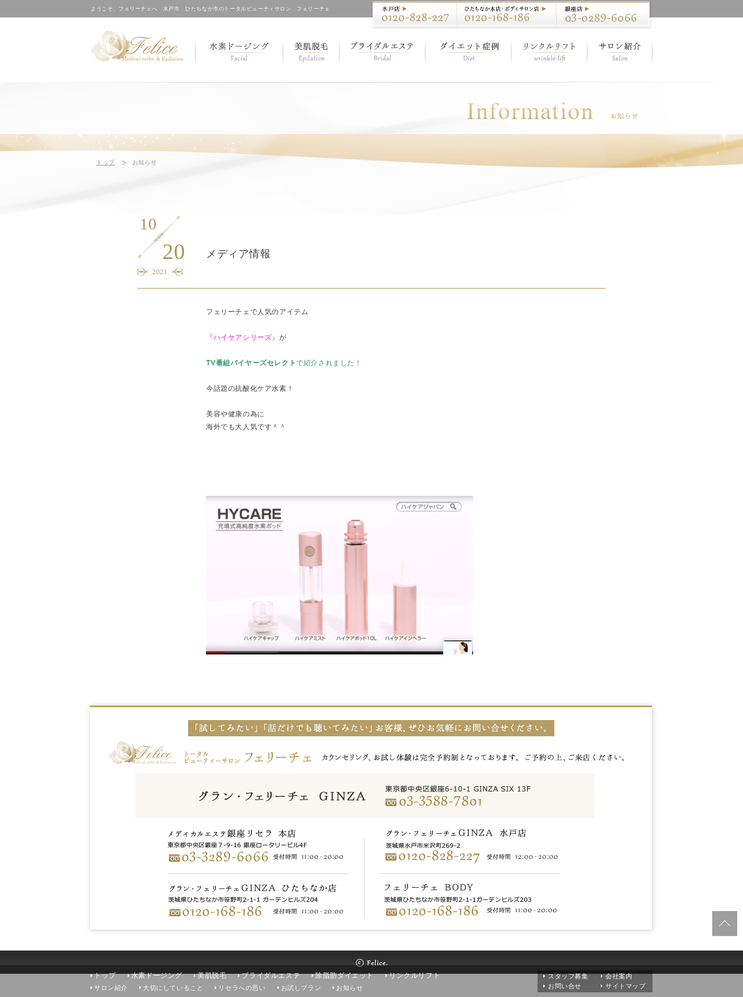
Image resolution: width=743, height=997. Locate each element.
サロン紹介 (111, 987)
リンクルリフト (414, 975)
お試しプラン (301, 987)
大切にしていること (173, 987)
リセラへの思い (241, 987)
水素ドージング (156, 975)
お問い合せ (565, 985)
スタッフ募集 (568, 976)
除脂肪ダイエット (344, 975)
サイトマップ (625, 985)
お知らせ (349, 987)
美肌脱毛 (211, 975)
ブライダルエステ (270, 975)
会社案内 (618, 976)
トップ (105, 162)
